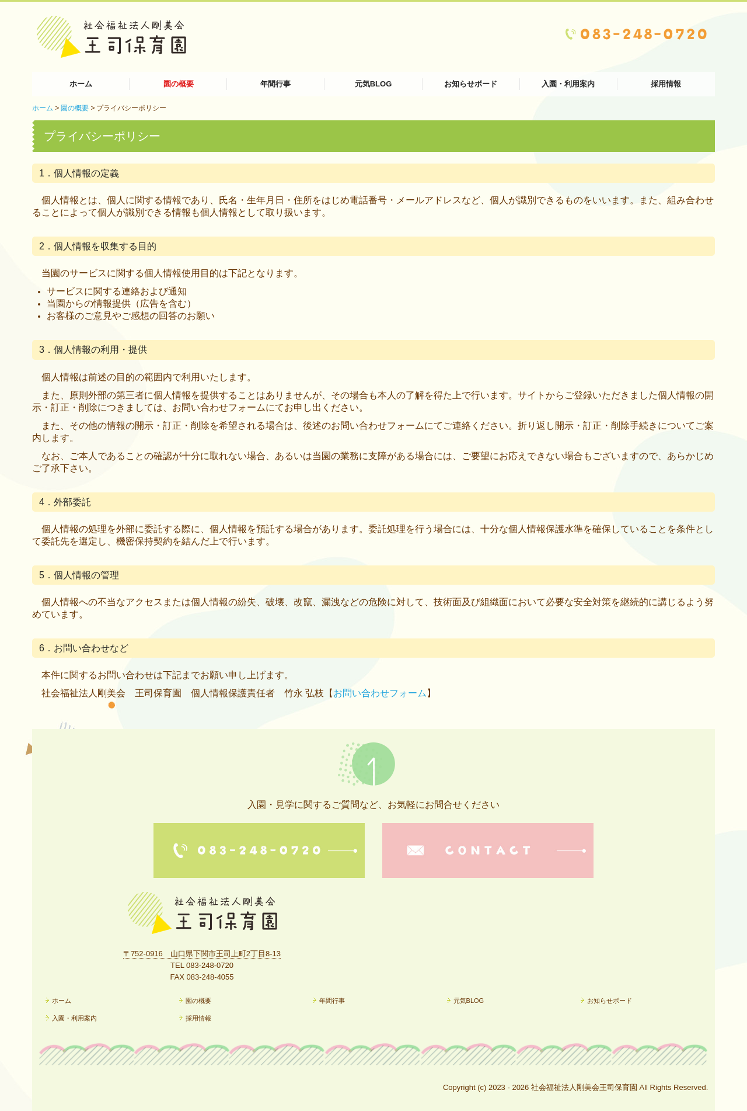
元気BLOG (373, 83)
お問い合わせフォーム (380, 693)
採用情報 (666, 83)
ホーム (80, 83)
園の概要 (178, 83)
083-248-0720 (209, 965)
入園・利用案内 (568, 83)
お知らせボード (470, 83)
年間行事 (275, 83)
